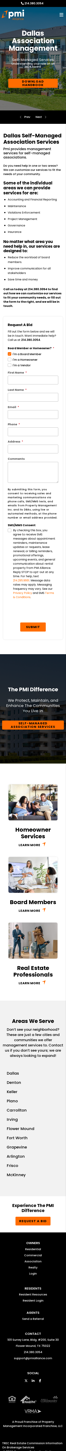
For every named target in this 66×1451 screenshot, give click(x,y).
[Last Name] (33, 397)
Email (12, 407)
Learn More (29, 845)
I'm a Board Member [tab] (27, 354)
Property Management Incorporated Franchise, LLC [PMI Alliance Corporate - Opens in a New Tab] (33, 1424)
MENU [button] (61, 15)
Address (14, 442)
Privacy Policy (22, 593)
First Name (16, 373)
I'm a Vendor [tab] (22, 365)
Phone (12, 424)
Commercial (33, 1255)
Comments (16, 459)
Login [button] (33, 1274)
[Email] (33, 414)
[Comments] (33, 472)
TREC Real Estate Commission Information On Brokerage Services (32, 1445)
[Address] (33, 449)
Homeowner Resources (39, 117)
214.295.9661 (21, 580)
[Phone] (33, 431)
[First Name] (33, 380)
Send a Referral (33, 1319)
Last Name (16, 390)
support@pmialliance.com (33, 1358)
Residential (33, 1249)
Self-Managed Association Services (33, 725)
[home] (13, 15)
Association (33, 1261)
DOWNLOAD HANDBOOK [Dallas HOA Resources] (33, 83)
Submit (33, 627)
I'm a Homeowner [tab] (25, 360)
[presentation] (34, 612)
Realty (33, 1268)
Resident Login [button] (33, 1301)
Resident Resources (33, 1295)
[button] (26, 1381)
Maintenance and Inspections (27, 117)
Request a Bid (33, 1221)
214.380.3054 (33, 3)
